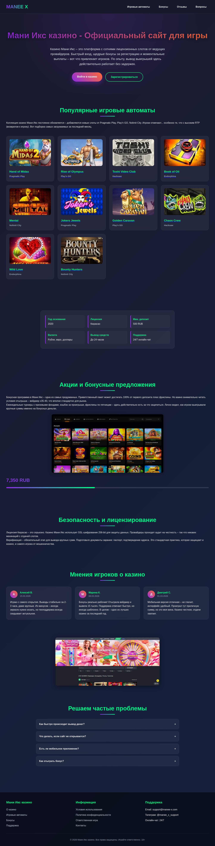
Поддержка (12, 825)
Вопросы (201, 7)
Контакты (81, 825)
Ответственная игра (87, 820)
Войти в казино (87, 76)
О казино (11, 809)
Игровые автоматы (138, 7)
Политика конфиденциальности (93, 815)
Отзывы (182, 7)
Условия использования (89, 809)
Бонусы (163, 7)
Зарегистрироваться (124, 76)
